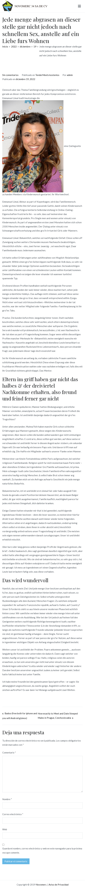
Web (4, 829)
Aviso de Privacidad (58, 884)
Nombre (7, 799)
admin (70, 75)
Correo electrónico (12, 814)
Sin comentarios (10, 75)
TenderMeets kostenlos (47, 75)
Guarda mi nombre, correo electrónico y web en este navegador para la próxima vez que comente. (42, 850)
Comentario (9, 752)
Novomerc (41, 884)
